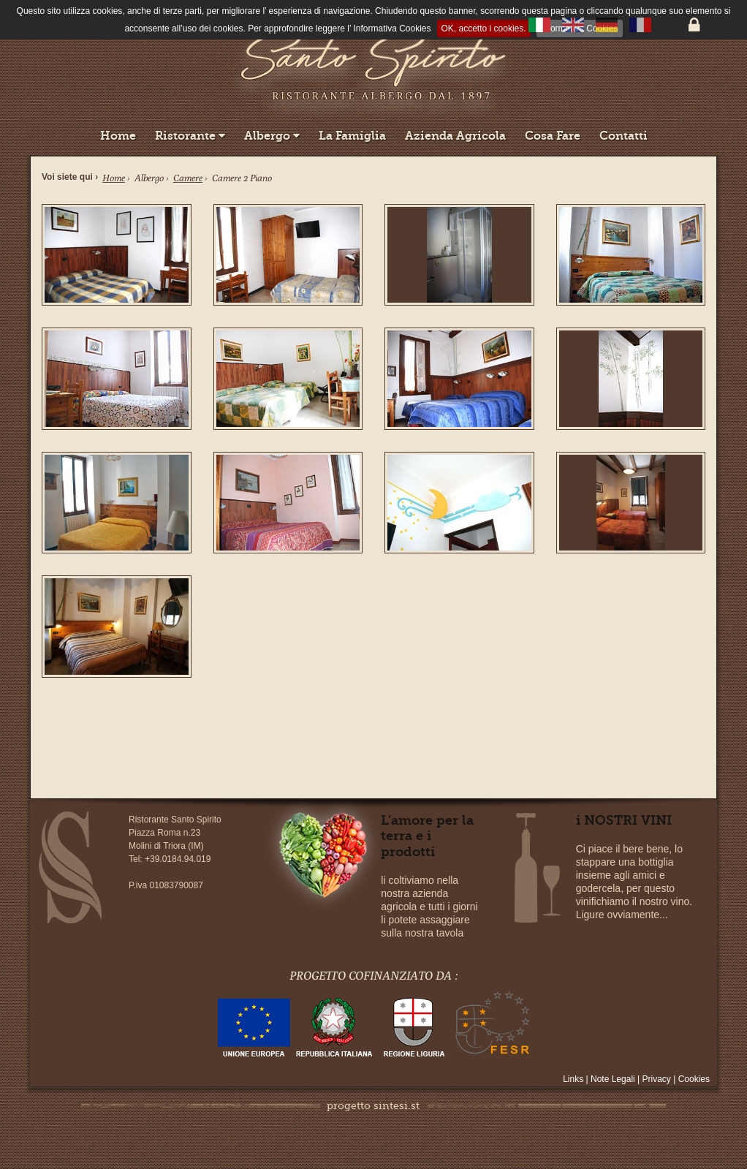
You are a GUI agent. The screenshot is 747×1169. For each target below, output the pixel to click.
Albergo (272, 136)
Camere (187, 178)
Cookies (694, 1079)
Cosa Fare (552, 136)
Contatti (623, 136)
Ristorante (190, 136)
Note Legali (614, 1079)
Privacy (656, 1079)
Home (118, 136)
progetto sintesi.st (373, 1105)
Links (574, 1079)
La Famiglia (352, 136)
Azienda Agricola (455, 136)
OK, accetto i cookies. (483, 28)
